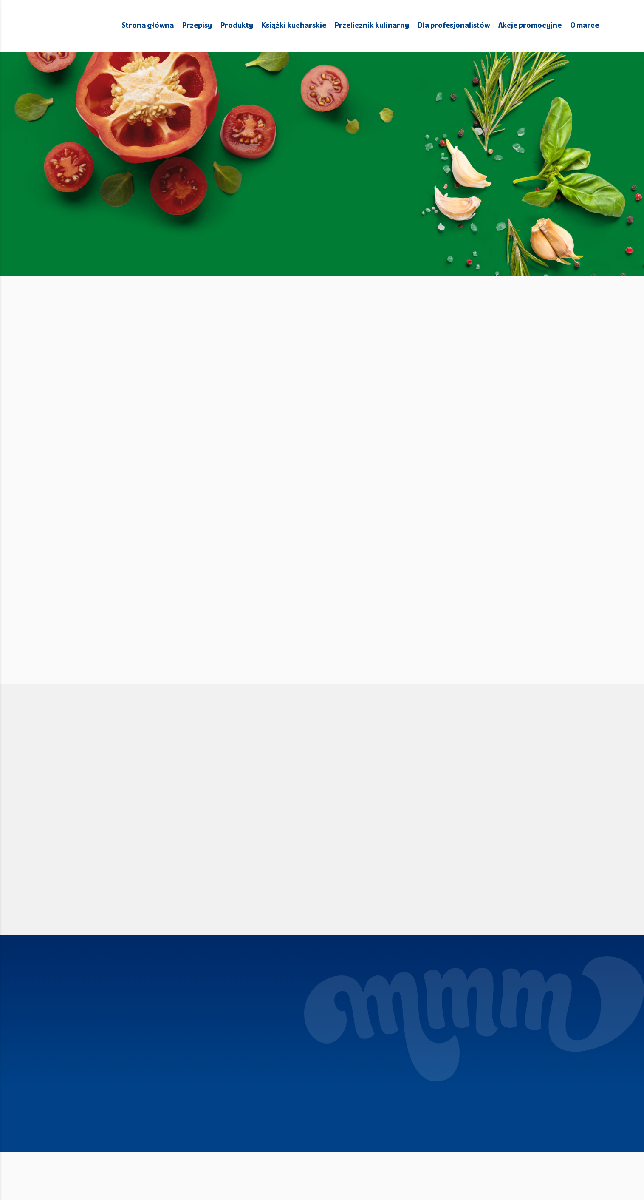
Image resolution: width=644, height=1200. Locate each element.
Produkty (245, 26)
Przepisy (206, 26)
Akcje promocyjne (531, 26)
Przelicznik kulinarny (376, 26)
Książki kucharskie (301, 26)
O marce (584, 26)
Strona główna (157, 26)
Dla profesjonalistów (456, 26)
